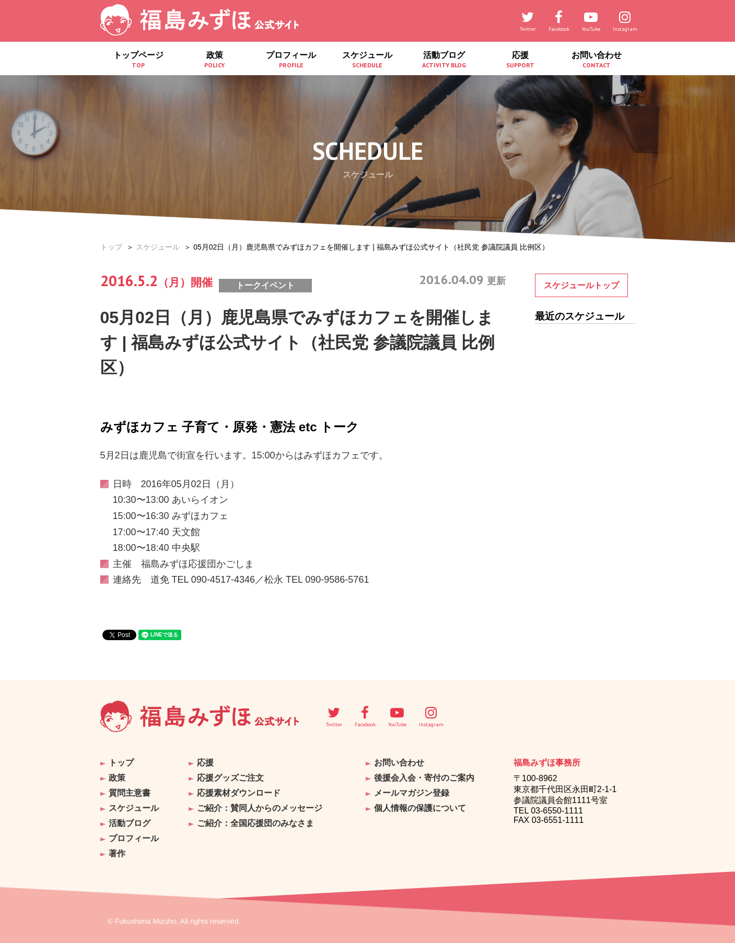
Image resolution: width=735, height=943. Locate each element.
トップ (111, 247)
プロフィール (291, 60)
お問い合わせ (596, 60)
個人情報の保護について (420, 808)
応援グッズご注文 (230, 777)
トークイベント (265, 285)
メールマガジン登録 (411, 792)
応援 (520, 60)
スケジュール (367, 60)
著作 (117, 853)
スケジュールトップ (581, 285)
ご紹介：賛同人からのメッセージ (259, 808)
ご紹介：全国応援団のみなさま (255, 823)
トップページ (138, 60)
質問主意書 (129, 792)
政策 (215, 60)
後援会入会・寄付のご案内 (424, 777)
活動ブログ (444, 60)
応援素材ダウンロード (239, 792)
